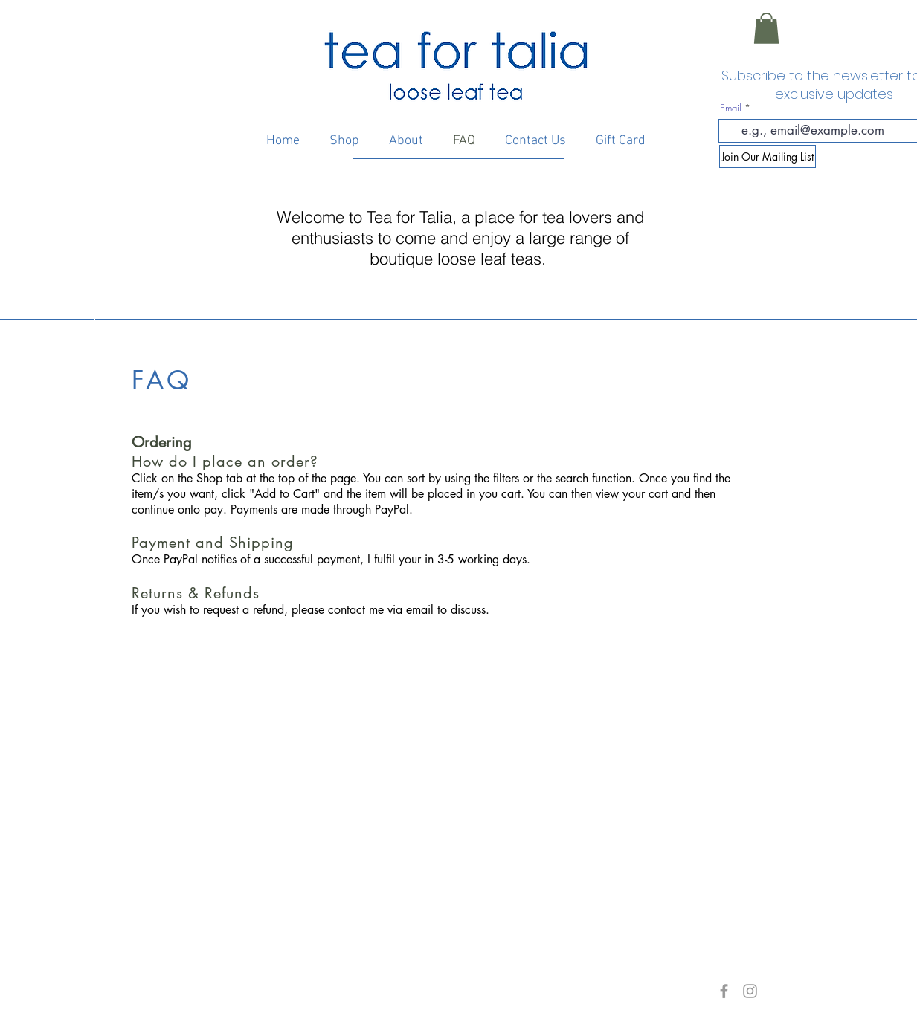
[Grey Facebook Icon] (724, 991)
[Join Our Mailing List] (767, 156)
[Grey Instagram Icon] (750, 991)
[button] (766, 28)
